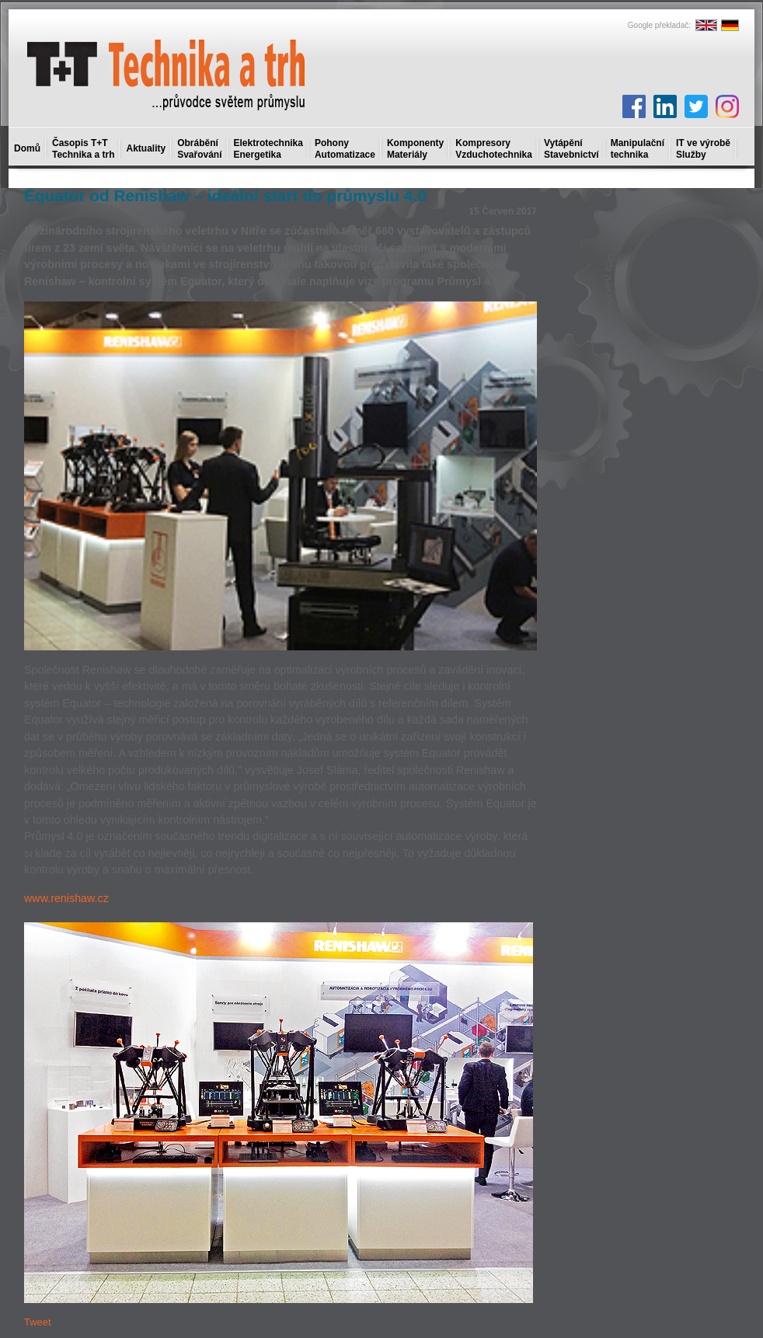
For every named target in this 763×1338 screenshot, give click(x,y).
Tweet (37, 1322)
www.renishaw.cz (66, 898)
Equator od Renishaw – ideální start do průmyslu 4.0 (225, 195)
